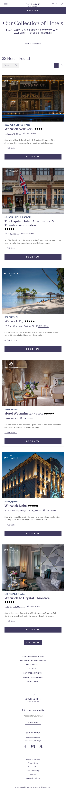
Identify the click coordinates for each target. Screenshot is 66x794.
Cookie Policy (33, 767)
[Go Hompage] (33, 4)
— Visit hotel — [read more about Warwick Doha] (11, 525)
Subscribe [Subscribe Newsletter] (33, 722)
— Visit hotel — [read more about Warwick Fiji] (11, 340)
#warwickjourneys (33, 740)
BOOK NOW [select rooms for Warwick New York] (33, 157)
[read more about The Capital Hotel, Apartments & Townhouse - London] (33, 191)
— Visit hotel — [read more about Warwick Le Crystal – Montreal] (11, 621)
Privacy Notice (33, 763)
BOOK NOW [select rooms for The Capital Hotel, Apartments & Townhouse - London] (33, 257)
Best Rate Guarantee (33, 673)
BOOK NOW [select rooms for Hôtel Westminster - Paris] (33, 441)
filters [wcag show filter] (11, 65)
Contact (33, 774)
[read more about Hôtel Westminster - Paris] (33, 383)
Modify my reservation (33, 656)
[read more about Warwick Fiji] (33, 291)
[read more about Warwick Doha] (33, 475)
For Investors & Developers (33, 660)
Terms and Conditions (33, 778)
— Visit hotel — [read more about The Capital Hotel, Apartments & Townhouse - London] (11, 248)
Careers (33, 669)
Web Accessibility (33, 770)
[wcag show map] (61, 65)
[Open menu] (5, 4)
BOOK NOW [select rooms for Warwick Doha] (33, 533)
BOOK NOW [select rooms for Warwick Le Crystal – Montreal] (33, 630)
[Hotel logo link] (33, 698)
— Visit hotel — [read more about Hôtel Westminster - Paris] (11, 432)
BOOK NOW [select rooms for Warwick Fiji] (33, 349)
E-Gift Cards (33, 681)
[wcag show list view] (56, 65)
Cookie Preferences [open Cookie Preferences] (33, 759)
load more (33, 642)
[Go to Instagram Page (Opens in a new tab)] (33, 746)
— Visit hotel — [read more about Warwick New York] (11, 148)
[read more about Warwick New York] (33, 98)
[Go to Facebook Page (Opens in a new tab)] (25, 746)
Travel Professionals (33, 677)
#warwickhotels (33, 737)
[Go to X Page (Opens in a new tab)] (41, 746)
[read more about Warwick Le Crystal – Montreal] (33, 567)
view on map (29, 133)
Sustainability (33, 664)
